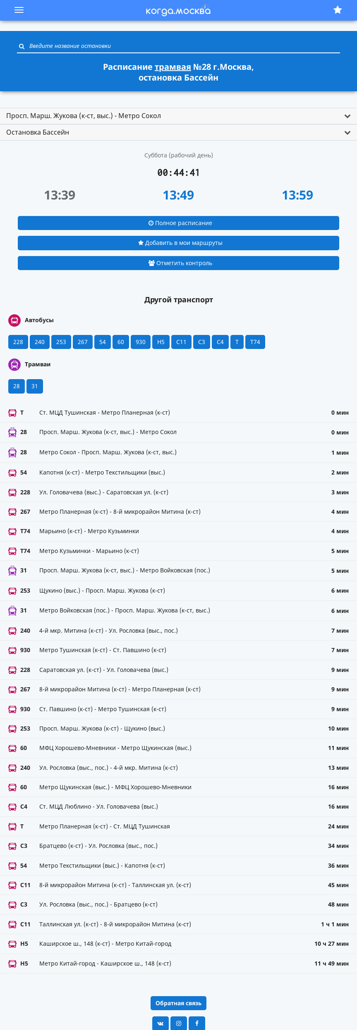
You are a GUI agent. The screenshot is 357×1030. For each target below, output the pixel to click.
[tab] (178, 116)
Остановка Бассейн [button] (37, 132)
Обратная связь (178, 1003)
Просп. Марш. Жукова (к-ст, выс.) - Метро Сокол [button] (83, 115)
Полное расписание (180, 223)
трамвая (173, 66)
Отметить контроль (180, 263)
